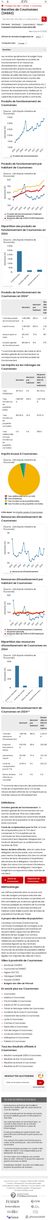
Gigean (40, 24)
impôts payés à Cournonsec (29, 512)
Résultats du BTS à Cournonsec (18, 1066)
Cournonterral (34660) (15, 969)
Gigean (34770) (11, 972)
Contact (10, 1183)
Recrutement (19, 1183)
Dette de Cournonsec (11, 880)
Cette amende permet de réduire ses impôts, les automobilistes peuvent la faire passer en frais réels (23, 1116)
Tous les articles (35, 1186)
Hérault (26, 6)
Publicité (41, 1181)
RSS (43, 1186)
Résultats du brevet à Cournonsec (20, 1063)
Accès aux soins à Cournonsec (18, 1034)
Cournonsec (36, 6)
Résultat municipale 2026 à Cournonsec (22, 1055)
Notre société (32, 1181)
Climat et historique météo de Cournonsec (24, 1008)
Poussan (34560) (12, 980)
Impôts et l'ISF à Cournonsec (17, 1005)
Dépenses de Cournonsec (36, 880)
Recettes (7, 50)
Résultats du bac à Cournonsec (18, 1059)
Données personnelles (33, 1183)
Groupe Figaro (36, 1188)
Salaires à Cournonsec (14, 997)
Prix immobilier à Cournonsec (17, 1001)
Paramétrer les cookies (11, 1186)
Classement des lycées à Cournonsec (22, 1016)
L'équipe (23, 1181)
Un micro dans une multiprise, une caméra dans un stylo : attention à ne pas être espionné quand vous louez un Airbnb (24, 1159)
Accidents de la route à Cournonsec (21, 1012)
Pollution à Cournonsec (15, 1041)
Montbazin (16, 24)
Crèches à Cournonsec (15, 1023)
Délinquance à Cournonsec (16, 1037)
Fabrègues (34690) (13, 976)
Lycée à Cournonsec (13, 1019)
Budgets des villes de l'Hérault (18, 983)
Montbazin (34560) (13, 965)
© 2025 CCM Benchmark (24, 1190)
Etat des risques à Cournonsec (18, 1030)
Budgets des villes (13, 6)
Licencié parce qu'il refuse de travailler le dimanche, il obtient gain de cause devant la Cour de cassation (22, 1107)
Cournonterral (29, 24)
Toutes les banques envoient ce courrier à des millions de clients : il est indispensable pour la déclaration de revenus (23, 1151)
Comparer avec (8, 43)
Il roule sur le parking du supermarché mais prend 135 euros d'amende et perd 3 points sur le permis (23, 1134)
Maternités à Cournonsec (16, 1027)
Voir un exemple (38, 1087)
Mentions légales (23, 1188)
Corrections (11, 1188)
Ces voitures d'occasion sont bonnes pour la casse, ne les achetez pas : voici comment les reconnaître (23, 1142)
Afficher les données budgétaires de (17, 36)
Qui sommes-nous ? (11, 1181)
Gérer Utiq (24, 1186)
